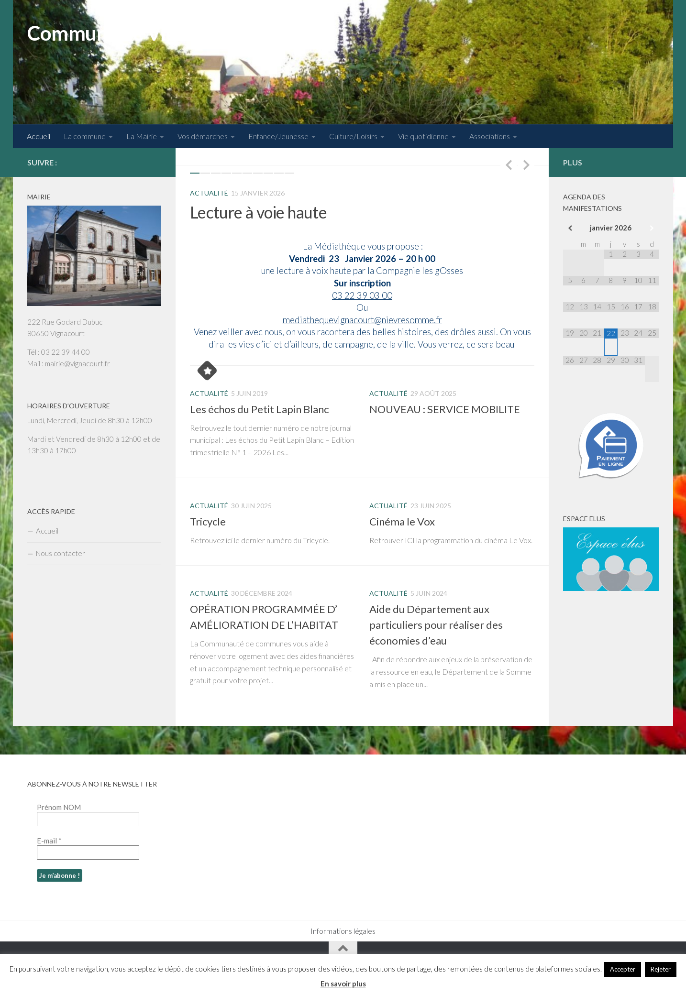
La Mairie (141, 136)
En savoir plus (343, 983)
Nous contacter (60, 553)
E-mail (49, 840)
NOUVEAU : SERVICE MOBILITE (444, 409)
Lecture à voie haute (258, 212)
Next (526, 164)
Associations (489, 136)
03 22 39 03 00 (362, 295)
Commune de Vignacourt (136, 33)
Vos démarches (202, 136)
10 (289, 173)
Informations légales (343, 930)
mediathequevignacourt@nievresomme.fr (362, 320)
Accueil (38, 136)
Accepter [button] (622, 969)
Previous (508, 164)
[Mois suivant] (652, 228)
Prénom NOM (59, 807)
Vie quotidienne (423, 136)
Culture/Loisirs (353, 136)
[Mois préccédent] (570, 228)
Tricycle (208, 521)
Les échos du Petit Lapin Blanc (259, 409)
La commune (85, 136)
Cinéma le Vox (402, 521)
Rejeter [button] (661, 969)
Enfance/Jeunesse (278, 136)
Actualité (209, 193)
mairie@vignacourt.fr (77, 363)
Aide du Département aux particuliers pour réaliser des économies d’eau (436, 624)
